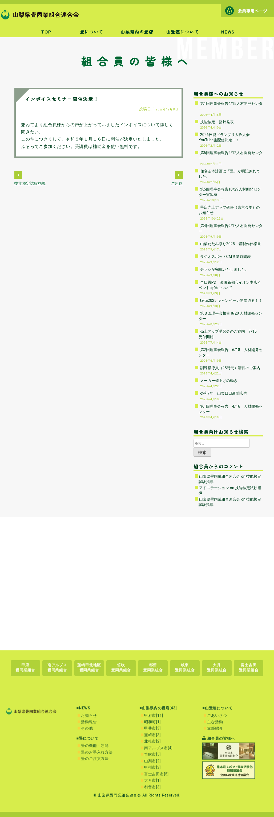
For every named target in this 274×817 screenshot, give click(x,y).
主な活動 (215, 786)
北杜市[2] (152, 806)
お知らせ (89, 780)
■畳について (87, 803)
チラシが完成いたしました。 (224, 269)
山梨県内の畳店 (136, 31)
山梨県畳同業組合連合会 (219, 476)
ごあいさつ (217, 780)
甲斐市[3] (152, 793)
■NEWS (83, 772)
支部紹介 (215, 793)
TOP (46, 31)
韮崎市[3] (152, 799)
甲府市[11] (153, 780)
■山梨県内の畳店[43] (158, 772)
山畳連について (182, 31)
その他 (87, 793)
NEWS (227, 31)
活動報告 (89, 786)
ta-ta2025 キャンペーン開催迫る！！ (231, 300)
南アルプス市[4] (158, 812)
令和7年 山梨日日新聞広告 (223, 393)
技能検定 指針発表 (217, 122)
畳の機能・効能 (95, 810)
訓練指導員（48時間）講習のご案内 (230, 368)
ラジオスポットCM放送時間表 (225, 256)
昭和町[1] (152, 786)
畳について (91, 31)
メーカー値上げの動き (218, 380)
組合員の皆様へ (218, 803)
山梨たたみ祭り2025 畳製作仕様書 (230, 244)
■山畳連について (217, 772)
